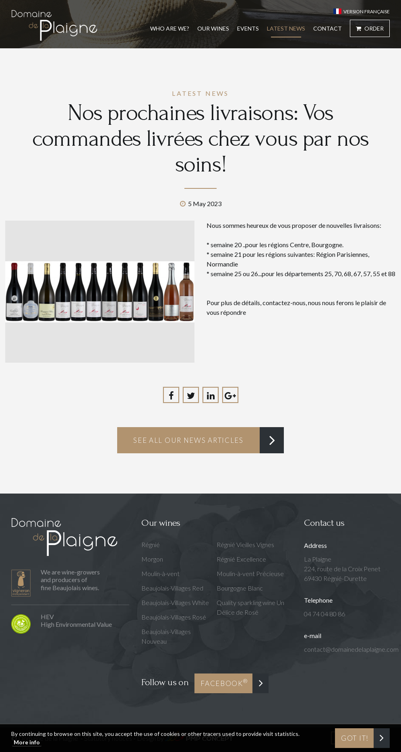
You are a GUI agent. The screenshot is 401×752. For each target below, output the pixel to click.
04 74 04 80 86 (324, 614)
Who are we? (169, 28)
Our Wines (213, 28)
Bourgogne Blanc (240, 588)
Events (248, 28)
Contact (327, 28)
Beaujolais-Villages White (175, 602)
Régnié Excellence (241, 559)
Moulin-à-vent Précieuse (250, 573)
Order (370, 28)
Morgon (152, 559)
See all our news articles (188, 440)
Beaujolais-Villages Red (172, 588)
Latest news (286, 28)
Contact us (324, 522)
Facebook (224, 682)
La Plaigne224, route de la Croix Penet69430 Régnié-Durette (342, 568)
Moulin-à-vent (160, 573)
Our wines (160, 522)
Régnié (150, 544)
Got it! (355, 738)
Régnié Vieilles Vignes (245, 544)
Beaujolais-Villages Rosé (173, 617)
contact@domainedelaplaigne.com (351, 649)
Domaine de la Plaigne (54, 25)
